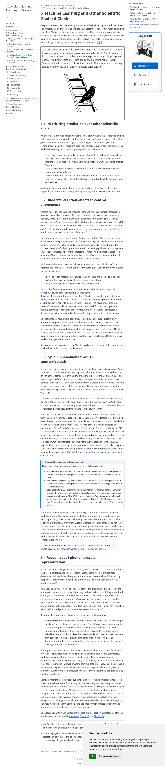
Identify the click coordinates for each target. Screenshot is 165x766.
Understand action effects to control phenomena (143, 14)
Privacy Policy (78, 759)
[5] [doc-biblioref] (84, 660)
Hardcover (141, 65)
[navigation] (33, 39)
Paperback (141, 75)
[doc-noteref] (58, 438)
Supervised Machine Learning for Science (19, 8)
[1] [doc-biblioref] (96, 42)
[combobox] (20, 17)
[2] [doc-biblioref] (100, 42)
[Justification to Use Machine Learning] (59, 751)
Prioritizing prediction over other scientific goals (145, 8)
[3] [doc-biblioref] (121, 222)
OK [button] (93, 756)
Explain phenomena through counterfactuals (143, 20)
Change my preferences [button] (109, 756)
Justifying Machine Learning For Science (57, 5)
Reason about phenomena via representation (144, 26)
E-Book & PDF (143, 84)
